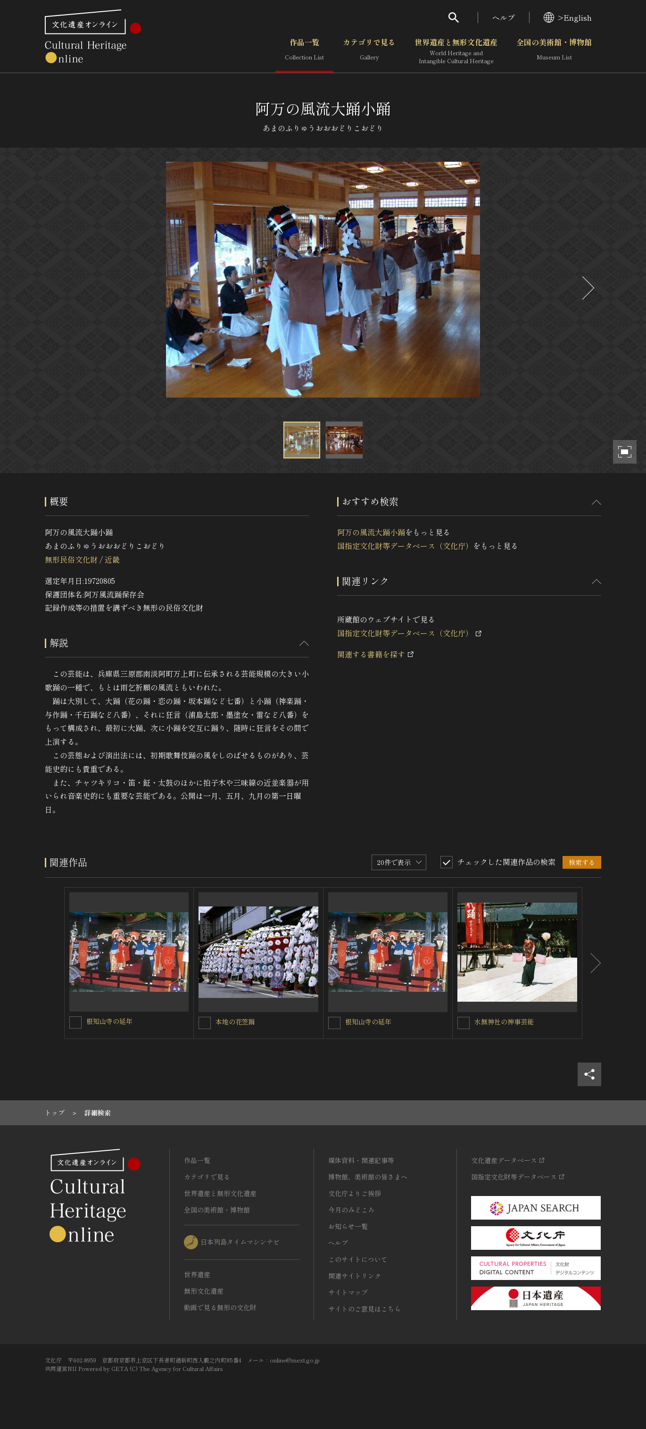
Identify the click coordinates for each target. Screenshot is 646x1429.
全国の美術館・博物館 (554, 51)
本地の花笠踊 (235, 1021)
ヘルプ (503, 17)
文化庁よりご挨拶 (354, 1193)
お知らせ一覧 (348, 1226)
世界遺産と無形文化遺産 (455, 51)
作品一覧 (304, 51)
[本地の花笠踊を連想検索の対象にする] (205, 1023)
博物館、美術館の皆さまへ (367, 1176)
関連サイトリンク (354, 1275)
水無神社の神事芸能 (504, 1021)
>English (568, 17)
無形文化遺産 (204, 1291)
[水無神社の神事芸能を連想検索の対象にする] (463, 1023)
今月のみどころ (351, 1209)
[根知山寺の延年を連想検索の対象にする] (75, 1022)
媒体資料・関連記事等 (361, 1160)
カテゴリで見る (369, 51)
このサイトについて (358, 1259)
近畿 (112, 559)
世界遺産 (197, 1274)
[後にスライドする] (587, 288)
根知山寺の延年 (109, 1021)
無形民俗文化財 (71, 559)
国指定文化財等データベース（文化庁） (405, 545)
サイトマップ (348, 1292)
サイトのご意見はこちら (364, 1308)
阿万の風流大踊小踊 (371, 532)
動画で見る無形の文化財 (220, 1307)
